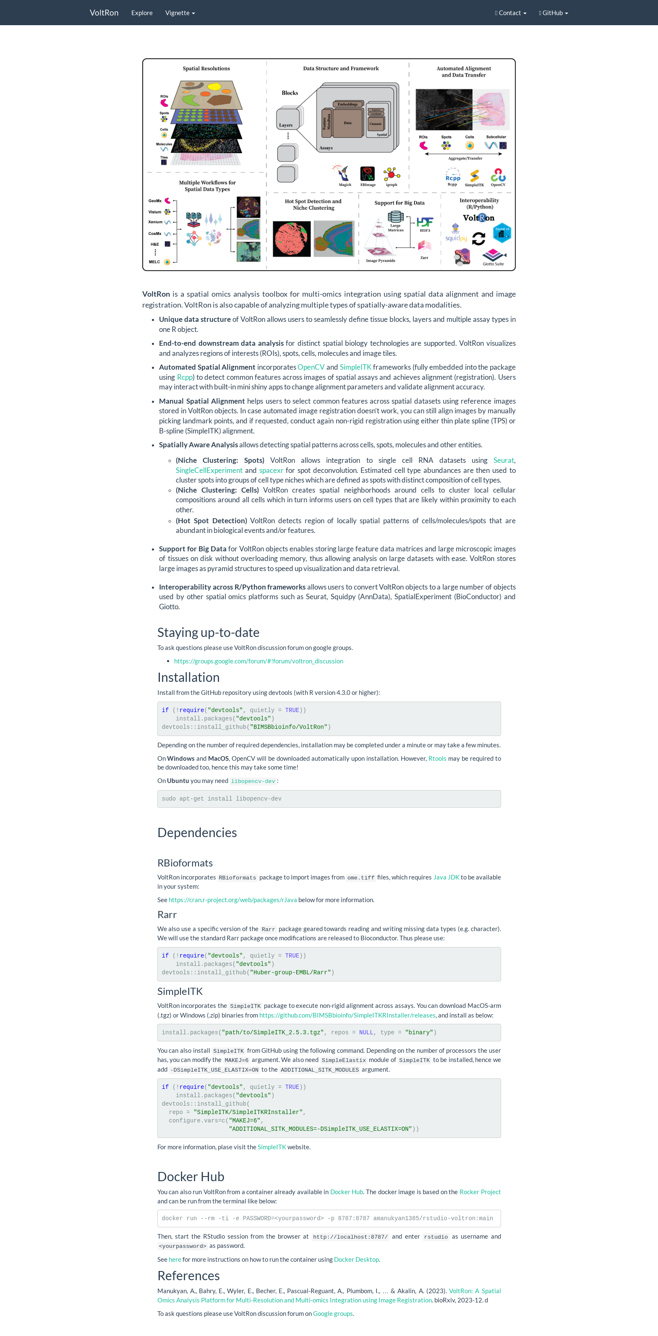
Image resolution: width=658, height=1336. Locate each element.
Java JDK (446, 876)
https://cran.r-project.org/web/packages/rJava (233, 899)
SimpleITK (356, 367)
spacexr (271, 470)
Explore (142, 12)
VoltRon (104, 12)
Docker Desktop (356, 1256)
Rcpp (185, 377)
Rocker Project (480, 1189)
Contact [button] (510, 12)
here (175, 1256)
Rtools (437, 758)
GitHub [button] (553, 12)
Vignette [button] (180, 12)
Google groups (333, 1310)
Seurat (504, 460)
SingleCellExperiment (209, 470)
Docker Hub (346, 1189)
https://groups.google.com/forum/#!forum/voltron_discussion (258, 661)
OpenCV (311, 367)
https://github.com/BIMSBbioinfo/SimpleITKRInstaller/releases (347, 1013)
